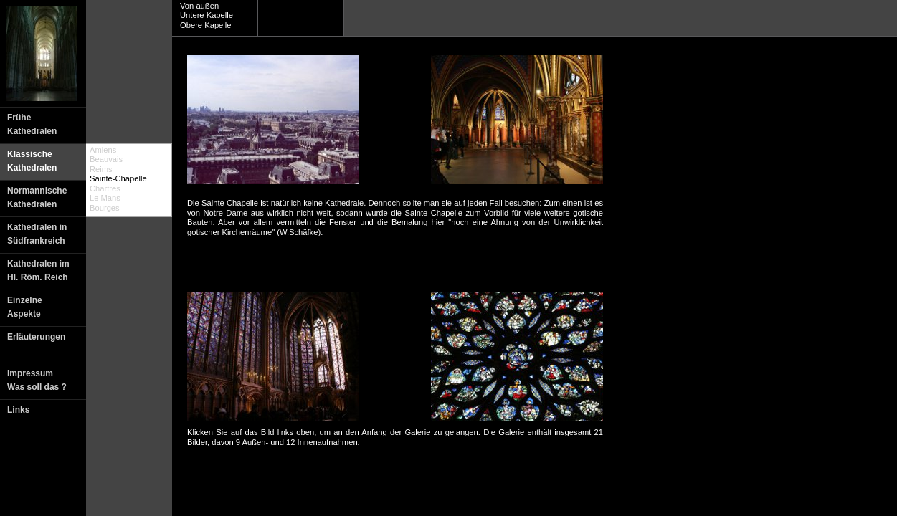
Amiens (103, 149)
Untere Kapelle (206, 15)
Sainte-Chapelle (118, 178)
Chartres (105, 188)
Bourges (105, 208)
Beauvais (106, 159)
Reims (101, 169)
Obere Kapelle (206, 25)
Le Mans (105, 198)
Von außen (199, 5)
